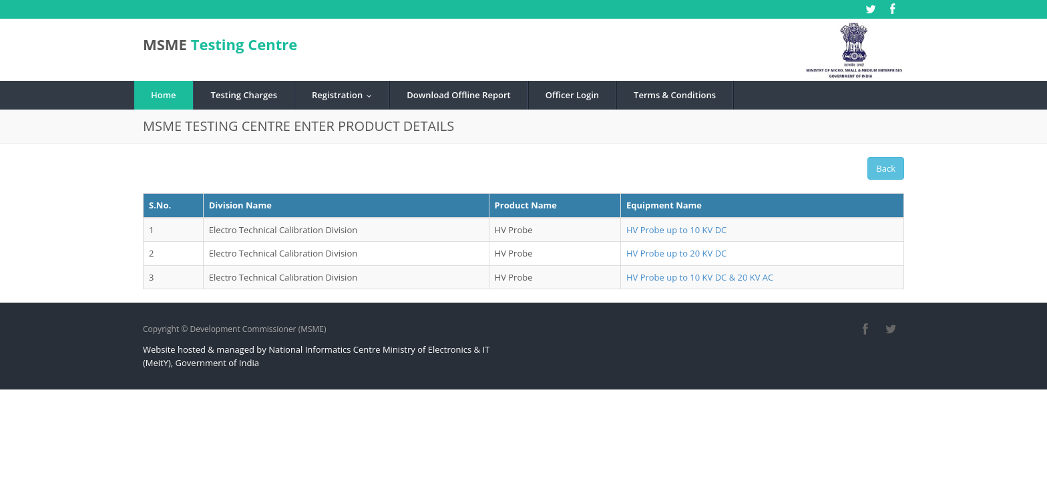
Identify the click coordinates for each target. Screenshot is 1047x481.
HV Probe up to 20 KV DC (676, 253)
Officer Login (572, 95)
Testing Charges (244, 95)
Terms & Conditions (675, 95)
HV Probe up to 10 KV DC (676, 230)
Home (163, 95)
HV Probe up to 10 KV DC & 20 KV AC (699, 277)
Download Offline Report (458, 95)
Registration (345, 95)
